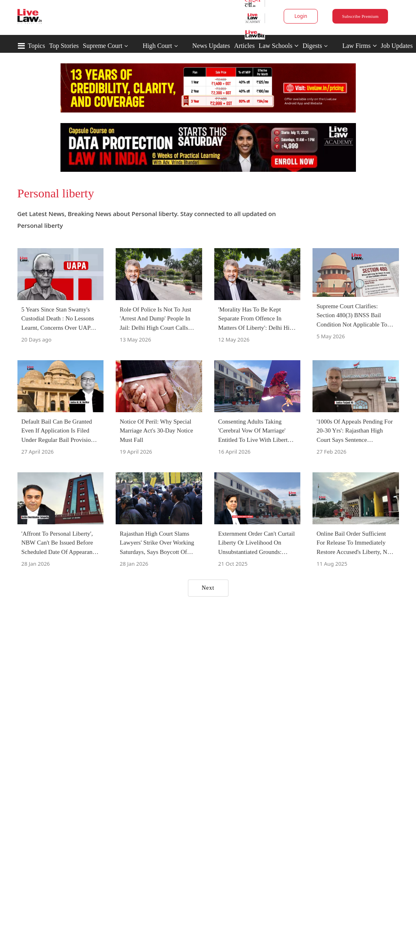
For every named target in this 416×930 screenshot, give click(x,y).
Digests (312, 45)
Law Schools (278, 45)
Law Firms (359, 45)
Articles (244, 45)
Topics (36, 45)
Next (208, 588)
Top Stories (64, 45)
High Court (157, 45)
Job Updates (397, 45)
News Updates (211, 45)
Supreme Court (102, 45)
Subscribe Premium (360, 16)
